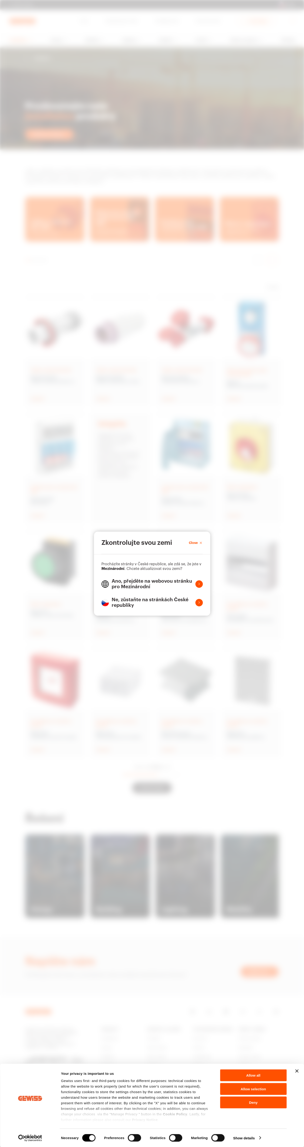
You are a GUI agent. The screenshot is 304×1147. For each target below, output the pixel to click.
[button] (152, 584)
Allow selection (253, 1089)
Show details (244, 1138)
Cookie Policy (175, 1114)
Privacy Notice (145, 1120)
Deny (253, 1103)
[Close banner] (296, 1071)
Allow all (253, 1075)
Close (196, 543)
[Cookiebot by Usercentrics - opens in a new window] (30, 1137)
